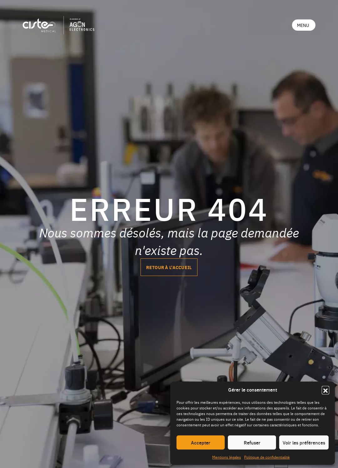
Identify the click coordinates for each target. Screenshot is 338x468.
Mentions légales (226, 457)
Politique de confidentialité (267, 457)
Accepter (200, 442)
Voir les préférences (304, 442)
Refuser (252, 442)
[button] (325, 390)
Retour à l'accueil (169, 267)
